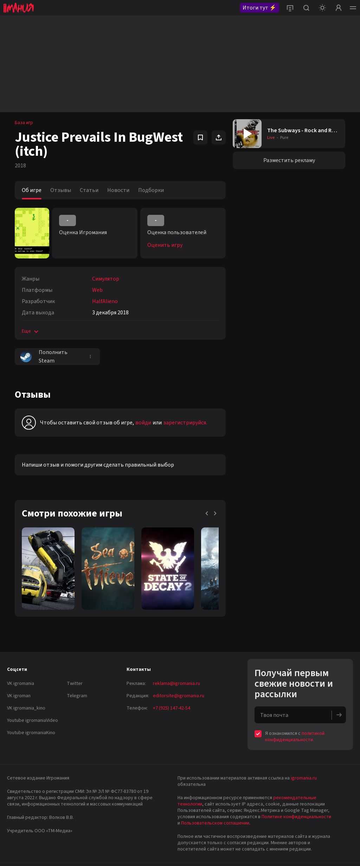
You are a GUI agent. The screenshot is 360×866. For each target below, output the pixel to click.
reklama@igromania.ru (176, 683)
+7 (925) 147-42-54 (171, 708)
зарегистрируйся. (185, 422)
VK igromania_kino (26, 708)
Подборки (151, 190)
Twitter (75, 683)
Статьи (89, 190)
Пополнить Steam (44, 356)
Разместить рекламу (289, 160)
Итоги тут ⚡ (259, 8)
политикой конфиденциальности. (294, 736)
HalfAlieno (105, 301)
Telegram (77, 695)
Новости (118, 190)
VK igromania (20, 683)
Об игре (31, 190)
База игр (24, 122)
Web (97, 290)
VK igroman (19, 695)
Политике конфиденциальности (296, 816)
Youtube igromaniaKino (31, 732)
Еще (31, 331)
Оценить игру (164, 245)
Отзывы (60, 190)
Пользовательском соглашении (215, 823)
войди (143, 422)
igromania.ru (304, 778)
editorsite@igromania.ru (178, 695)
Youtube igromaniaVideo (32, 720)
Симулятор (105, 278)
